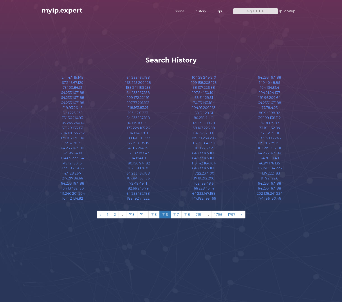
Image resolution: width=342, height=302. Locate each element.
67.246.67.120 (72, 82)
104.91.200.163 (204, 108)
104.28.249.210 (204, 77)
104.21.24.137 (269, 93)
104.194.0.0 (138, 158)
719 (198, 214)
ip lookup (287, 11)
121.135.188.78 (204, 123)
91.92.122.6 (269, 178)
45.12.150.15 (72, 163)
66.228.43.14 (204, 188)
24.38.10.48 (269, 158)
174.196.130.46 (269, 198)
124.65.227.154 (72, 158)
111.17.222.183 (269, 173)
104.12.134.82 (72, 198)
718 (187, 214)
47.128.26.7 (72, 173)
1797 (231, 214)
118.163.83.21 (138, 108)
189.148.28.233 (138, 138)
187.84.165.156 (138, 178)
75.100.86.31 (72, 87)
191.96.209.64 (269, 97)
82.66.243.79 (138, 188)
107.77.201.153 (138, 103)
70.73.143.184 (204, 103)
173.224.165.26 (138, 128)
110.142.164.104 (204, 163)
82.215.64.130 (204, 143)
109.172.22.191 (138, 97)
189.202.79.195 (270, 143)
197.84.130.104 (204, 93)
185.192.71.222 (138, 198)
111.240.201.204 (72, 193)
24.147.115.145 (72, 77)
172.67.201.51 (72, 143)
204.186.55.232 (72, 133)
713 (132, 214)
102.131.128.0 (138, 168)
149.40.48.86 (269, 82)
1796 (218, 214)
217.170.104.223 (269, 168)
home (179, 11)
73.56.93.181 (269, 133)
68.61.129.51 (203, 97)
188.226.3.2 (204, 148)
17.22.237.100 (203, 173)
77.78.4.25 (269, 108)
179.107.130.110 (72, 138)
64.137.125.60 (203, 133)
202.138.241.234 (269, 193)
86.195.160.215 (138, 123)
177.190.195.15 (138, 143)
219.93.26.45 (72, 108)
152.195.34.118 (72, 153)
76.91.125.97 (269, 123)
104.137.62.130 (72, 188)
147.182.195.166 (204, 198)
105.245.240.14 (72, 123)
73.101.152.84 (269, 128)
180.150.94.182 (138, 163)
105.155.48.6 (204, 183)
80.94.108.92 (269, 113)
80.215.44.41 (204, 118)
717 (176, 214)
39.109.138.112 (269, 118)
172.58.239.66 (73, 168)
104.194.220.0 (138, 133)
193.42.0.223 (138, 113)
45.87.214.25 (138, 148)
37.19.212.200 (203, 178)
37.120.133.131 (72, 128)
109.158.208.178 (204, 82)
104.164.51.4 (269, 87)
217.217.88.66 (72, 178)
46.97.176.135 (269, 163)
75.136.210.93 (72, 118)
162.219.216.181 (269, 148)
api (219, 11)
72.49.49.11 (138, 183)
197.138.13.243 (269, 138)
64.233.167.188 (72, 93)
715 (154, 214)
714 (143, 214)
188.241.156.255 (138, 87)
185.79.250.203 (204, 138)
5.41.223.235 (72, 113)
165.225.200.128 (138, 82)
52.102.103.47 (138, 153)
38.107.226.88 (204, 87)
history (201, 11)
